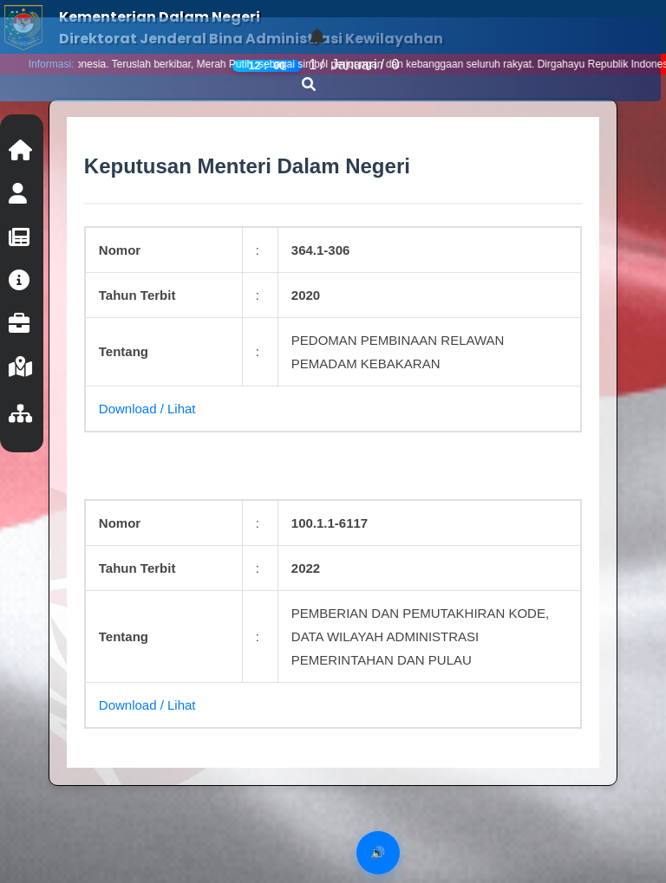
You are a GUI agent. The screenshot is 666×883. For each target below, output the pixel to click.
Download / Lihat (147, 408)
